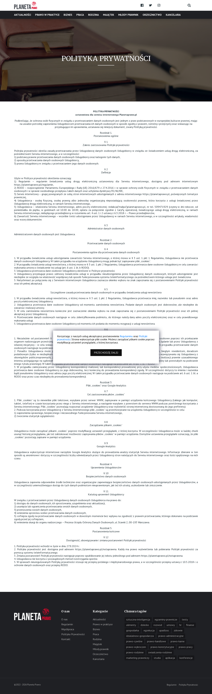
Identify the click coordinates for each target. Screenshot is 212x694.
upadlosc (164, 630)
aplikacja (170, 657)
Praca (80, 14)
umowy (171, 625)
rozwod (158, 625)
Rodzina (93, 14)
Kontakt (65, 639)
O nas (64, 619)
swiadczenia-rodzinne (160, 652)
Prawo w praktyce (47, 14)
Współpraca (67, 629)
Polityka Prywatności (73, 634)
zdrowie (178, 630)
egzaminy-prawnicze (166, 619)
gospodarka (132, 630)
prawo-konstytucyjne (162, 647)
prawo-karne (178, 641)
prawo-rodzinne (135, 652)
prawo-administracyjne (171, 635)
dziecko (145, 625)
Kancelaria (173, 14)
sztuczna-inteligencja (138, 619)
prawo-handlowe (156, 641)
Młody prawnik (128, 14)
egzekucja (149, 630)
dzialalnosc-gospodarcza (140, 635)
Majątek (108, 14)
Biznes (68, 14)
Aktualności (22, 14)
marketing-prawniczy (137, 657)
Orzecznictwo (152, 14)
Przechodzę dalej (106, 352)
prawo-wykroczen (136, 647)
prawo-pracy (185, 647)
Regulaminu (126, 336)
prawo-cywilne (134, 641)
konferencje (186, 657)
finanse (190, 625)
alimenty (131, 625)
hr (180, 625)
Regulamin (67, 624)
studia (157, 657)
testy (185, 619)
